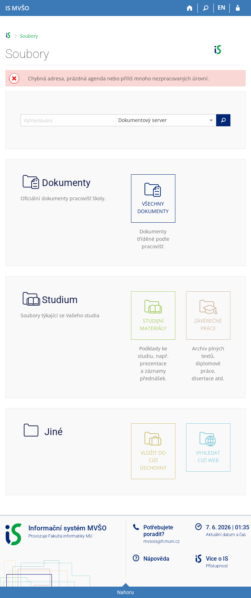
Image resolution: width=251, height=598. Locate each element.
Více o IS (217, 558)
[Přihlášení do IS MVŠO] (238, 8)
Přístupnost (217, 565)
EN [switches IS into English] (221, 7)
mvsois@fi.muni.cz (161, 541)
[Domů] (190, 8)
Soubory (29, 36)
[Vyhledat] (223, 120)
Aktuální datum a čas (226, 534)
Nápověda (156, 558)
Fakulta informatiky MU (70, 536)
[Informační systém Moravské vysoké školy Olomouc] (17, 8)
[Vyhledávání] (206, 8)
